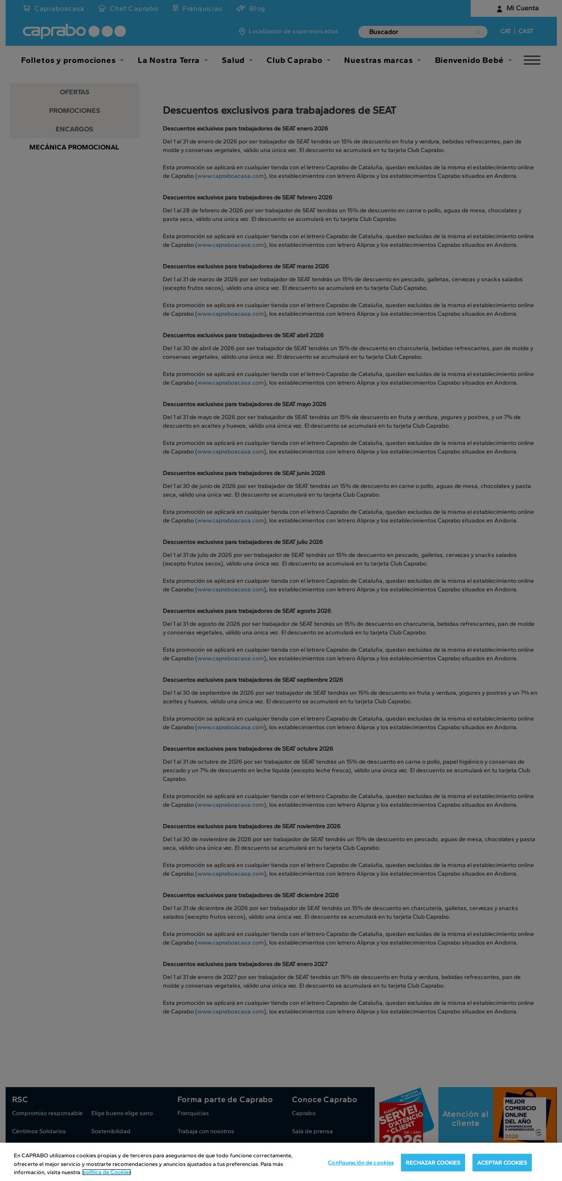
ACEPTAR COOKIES (502, 1162)
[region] (281, 1162)
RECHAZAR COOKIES (433, 1162)
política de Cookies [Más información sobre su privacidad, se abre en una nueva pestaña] (106, 1172)
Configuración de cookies (361, 1162)
